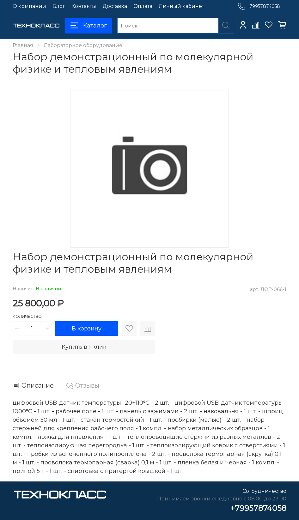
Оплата (142, 6)
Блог (58, 6)
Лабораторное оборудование (83, 45)
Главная (23, 45)
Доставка (114, 6)
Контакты (83, 6)
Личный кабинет (181, 6)
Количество (27, 316)
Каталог (88, 25)
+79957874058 (259, 6)
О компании (29, 6)
